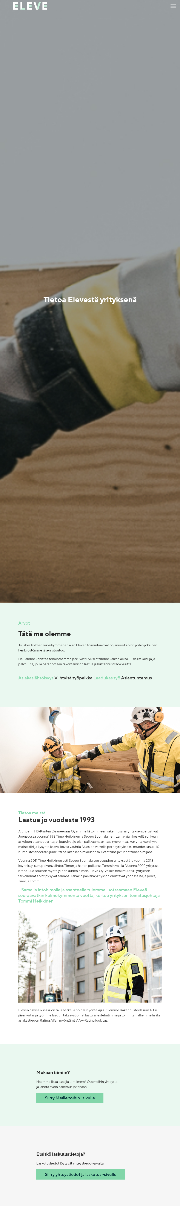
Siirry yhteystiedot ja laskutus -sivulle (80, 1174)
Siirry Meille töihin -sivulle (70, 1097)
